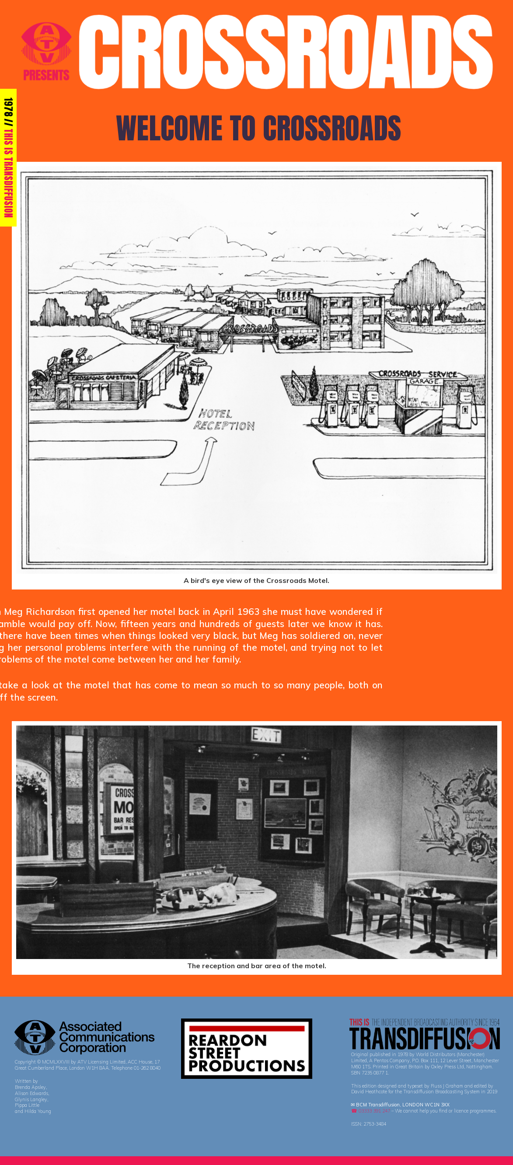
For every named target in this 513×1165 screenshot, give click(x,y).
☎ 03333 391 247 (370, 1111)
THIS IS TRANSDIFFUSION (8, 173)
